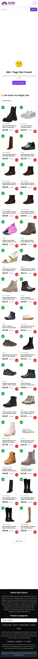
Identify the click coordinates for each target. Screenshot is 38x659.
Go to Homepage (19, 83)
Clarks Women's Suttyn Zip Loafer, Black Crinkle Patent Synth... (28, 156)
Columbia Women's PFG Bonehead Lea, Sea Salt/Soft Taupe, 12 (28, 327)
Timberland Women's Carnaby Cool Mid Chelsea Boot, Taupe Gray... (27, 471)
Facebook (19, 641)
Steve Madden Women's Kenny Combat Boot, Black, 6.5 (9, 127)
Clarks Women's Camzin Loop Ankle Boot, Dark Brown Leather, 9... (9, 413)
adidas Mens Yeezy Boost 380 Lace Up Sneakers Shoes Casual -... (9, 356)
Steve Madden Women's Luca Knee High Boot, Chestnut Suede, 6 (9, 156)
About (15, 625)
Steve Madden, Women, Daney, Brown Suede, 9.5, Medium (9, 184)
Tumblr (28, 641)
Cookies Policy (24, 625)
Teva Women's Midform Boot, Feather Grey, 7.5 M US (28, 413)
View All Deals (6, 101)
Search (34, 9)
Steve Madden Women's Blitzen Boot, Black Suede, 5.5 (28, 356)
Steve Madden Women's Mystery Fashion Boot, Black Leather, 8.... (28, 499)
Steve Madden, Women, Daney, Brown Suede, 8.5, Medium (9, 213)
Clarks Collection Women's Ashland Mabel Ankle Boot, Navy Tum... (9, 327)
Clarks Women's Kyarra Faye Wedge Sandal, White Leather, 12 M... (9, 270)
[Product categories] (19, 620)
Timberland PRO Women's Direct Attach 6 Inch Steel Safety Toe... (9, 470)
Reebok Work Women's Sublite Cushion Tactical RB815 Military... (9, 385)
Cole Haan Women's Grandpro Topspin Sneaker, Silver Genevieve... (27, 128)
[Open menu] (35, 3)
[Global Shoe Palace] (8, 3)
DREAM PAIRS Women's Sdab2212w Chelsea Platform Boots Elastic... (9, 442)
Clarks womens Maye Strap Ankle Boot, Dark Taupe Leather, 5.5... (27, 241)
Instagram (10, 641)
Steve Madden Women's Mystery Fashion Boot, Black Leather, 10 (9, 528)
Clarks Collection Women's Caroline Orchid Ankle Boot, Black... (28, 385)
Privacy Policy (7, 625)
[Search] (15, 9)
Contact (33, 625)
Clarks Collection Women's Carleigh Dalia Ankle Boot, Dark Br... (28, 299)
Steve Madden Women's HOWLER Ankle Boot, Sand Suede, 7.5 (9, 299)
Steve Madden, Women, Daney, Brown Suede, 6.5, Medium (28, 213)
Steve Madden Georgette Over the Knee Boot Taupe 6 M (28, 528)
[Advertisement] (19, 32)
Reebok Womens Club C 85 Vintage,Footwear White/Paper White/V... (28, 442)
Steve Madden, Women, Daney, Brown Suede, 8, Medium (28, 184)
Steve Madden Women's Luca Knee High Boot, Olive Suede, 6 (9, 499)
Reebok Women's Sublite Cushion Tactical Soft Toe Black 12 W (28, 270)
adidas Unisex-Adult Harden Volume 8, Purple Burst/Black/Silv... (9, 241)
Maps (19, 628)
